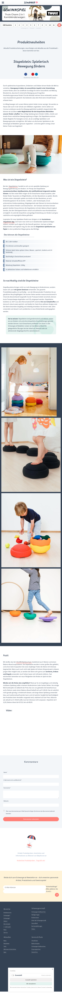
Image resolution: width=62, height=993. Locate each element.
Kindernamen (35, 919)
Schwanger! (7, 920)
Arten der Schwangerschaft (38, 922)
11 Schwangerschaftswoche (53, 25)
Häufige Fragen (35, 916)
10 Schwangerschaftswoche (50, 25)
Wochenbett (7, 925)
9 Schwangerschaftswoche (46, 25)
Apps (5, 953)
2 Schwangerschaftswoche (19, 25)
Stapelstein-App (8, 222)
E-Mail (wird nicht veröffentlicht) (13, 780)
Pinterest (32, 74)
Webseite (6, 802)
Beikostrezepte (35, 945)
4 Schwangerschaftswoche (27, 25)
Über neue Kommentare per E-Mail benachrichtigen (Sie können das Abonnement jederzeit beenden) (30, 814)
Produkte (32, 28)
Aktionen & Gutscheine (10, 951)
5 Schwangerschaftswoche (30, 25)
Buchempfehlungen (36, 927)
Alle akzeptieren (31, 983)
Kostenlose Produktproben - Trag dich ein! (31, 862)
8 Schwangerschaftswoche (42, 25)
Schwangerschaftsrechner (38, 948)
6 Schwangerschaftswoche (34, 25)
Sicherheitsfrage (51, 888)
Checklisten (34, 942)
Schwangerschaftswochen (38, 913)
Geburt (5, 922)
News (5, 931)
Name (6, 772)
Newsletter (6, 945)
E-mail (29, 74)
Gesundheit (34, 925)
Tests (5, 948)
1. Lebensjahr (7, 928)
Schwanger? (7, 917)
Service (6, 934)
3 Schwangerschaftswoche (23, 25)
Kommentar (7, 788)
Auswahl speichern (31, 980)
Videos (33, 930)
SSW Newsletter (7, 25)
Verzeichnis (34, 953)
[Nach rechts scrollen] (59, 25)
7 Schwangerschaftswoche (38, 25)
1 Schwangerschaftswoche (15, 25)
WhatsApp (36, 74)
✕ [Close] (52, 969)
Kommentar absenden (31, 820)
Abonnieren (57, 896)
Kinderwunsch (7, 914)
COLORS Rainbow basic (24, 662)
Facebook (25, 74)
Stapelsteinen (13, 186)
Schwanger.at (24, 28)
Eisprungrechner (36, 951)
